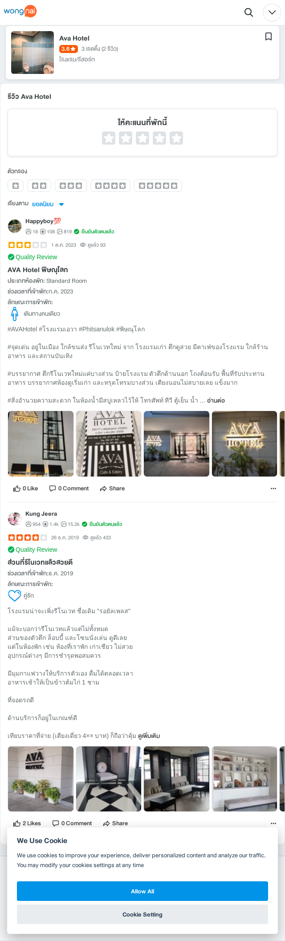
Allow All (142, 891)
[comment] (68, 489)
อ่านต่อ (216, 401)
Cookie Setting (142, 914)
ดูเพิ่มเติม (149, 737)
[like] (25, 489)
